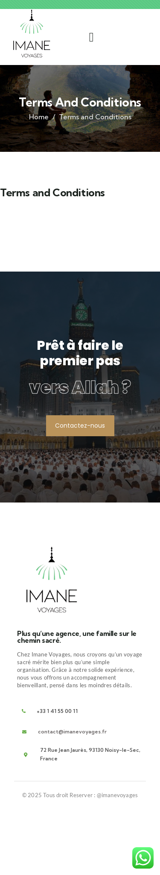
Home (39, 116)
